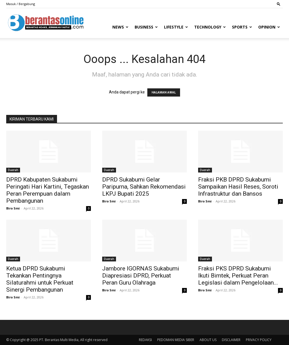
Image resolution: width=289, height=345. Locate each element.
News (120, 27)
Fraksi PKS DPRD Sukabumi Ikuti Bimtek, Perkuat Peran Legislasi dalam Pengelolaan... (238, 275)
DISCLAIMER (231, 339)
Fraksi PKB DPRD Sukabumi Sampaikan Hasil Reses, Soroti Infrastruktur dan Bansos (238, 186)
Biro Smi (13, 208)
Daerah (13, 170)
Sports (242, 27)
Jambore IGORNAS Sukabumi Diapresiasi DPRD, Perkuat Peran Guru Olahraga (140, 275)
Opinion (269, 27)
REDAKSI (145, 339)
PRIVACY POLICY (259, 339)
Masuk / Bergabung (20, 4)
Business (146, 27)
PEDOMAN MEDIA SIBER (175, 339)
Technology (210, 27)
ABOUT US (208, 339)
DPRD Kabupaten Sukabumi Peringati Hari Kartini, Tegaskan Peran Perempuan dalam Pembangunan (47, 190)
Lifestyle (176, 27)
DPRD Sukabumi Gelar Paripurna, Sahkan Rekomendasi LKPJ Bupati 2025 (144, 186)
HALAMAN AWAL (164, 92)
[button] (278, 4)
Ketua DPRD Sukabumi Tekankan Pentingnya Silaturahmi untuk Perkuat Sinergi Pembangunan (39, 279)
